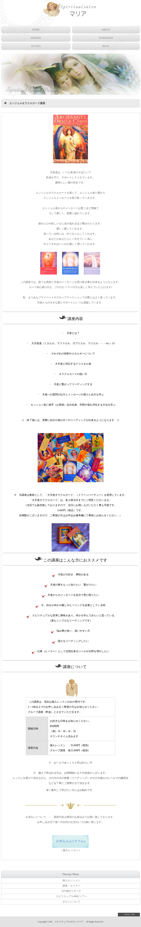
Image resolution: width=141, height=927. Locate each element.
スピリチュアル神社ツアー (71, 896)
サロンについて (71, 901)
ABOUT (106, 29)
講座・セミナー (71, 885)
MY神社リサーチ (71, 891)
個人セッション (71, 880)
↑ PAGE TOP (129, 914)
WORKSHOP (106, 38)
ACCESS (36, 46)
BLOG (105, 46)
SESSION (36, 38)
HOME (35, 29)
